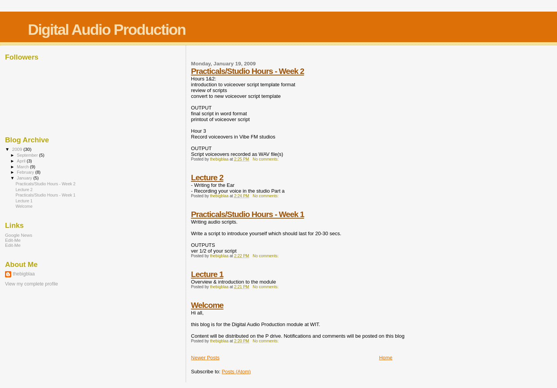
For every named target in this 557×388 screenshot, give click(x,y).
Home (386, 358)
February (26, 172)
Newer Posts (205, 358)
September (28, 155)
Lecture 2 (207, 177)
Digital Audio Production (107, 29)
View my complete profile (31, 284)
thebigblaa (24, 274)
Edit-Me (13, 240)
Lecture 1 (207, 274)
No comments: (266, 159)
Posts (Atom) (236, 371)
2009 (17, 149)
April (22, 161)
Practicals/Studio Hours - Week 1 (247, 214)
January (25, 178)
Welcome (207, 305)
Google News (18, 235)
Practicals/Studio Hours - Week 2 (247, 71)
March (23, 166)
